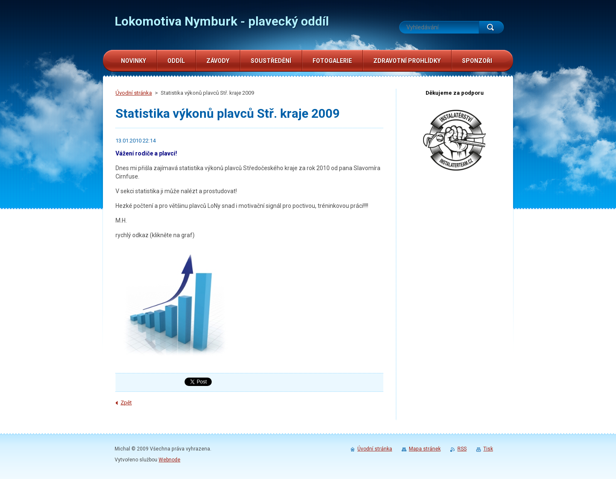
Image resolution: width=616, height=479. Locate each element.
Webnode (169, 460)
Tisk (488, 449)
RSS (462, 449)
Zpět (126, 402)
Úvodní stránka (134, 93)
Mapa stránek (425, 449)
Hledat (491, 27)
